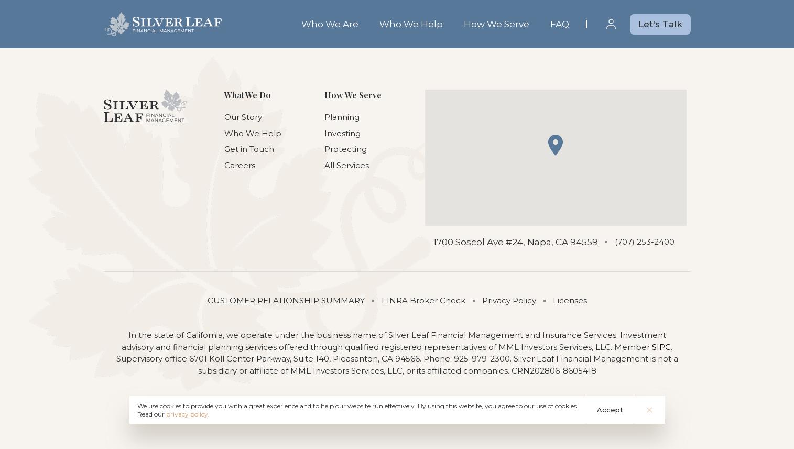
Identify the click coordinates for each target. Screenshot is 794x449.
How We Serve (496, 24)
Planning (342, 117)
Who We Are (329, 24)
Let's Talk (660, 24)
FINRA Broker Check (423, 300)
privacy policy (187, 414)
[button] (555, 145)
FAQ (559, 24)
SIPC (661, 347)
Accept (610, 410)
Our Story (243, 117)
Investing (342, 133)
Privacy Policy (509, 300)
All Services (346, 165)
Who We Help (411, 24)
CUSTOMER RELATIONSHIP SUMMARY (286, 300)
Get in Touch (249, 149)
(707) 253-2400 (645, 242)
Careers (239, 165)
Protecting (345, 149)
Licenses (570, 300)
